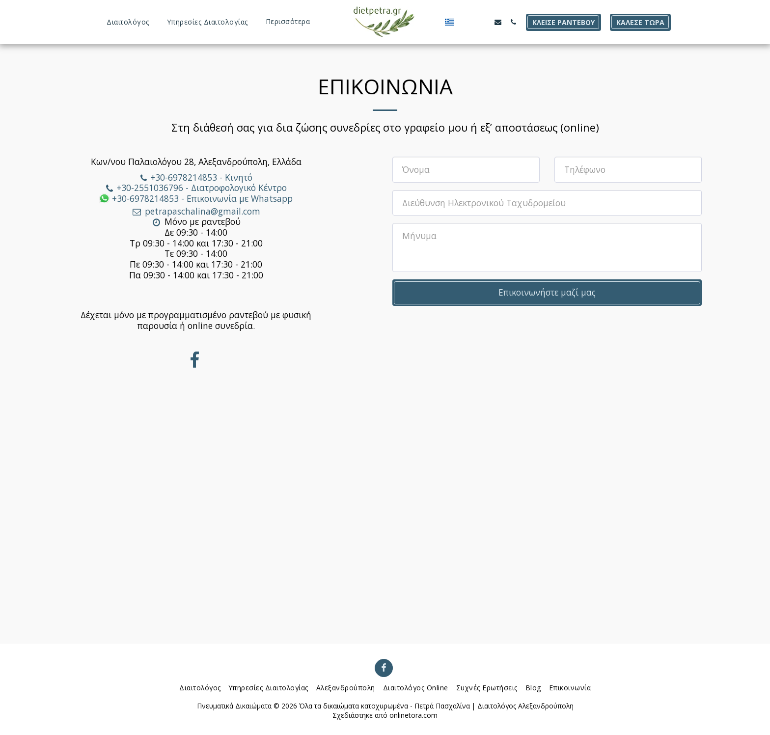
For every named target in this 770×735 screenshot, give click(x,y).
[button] (462, 22)
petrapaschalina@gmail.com (196, 211)
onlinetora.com (413, 715)
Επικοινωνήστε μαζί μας (547, 292)
